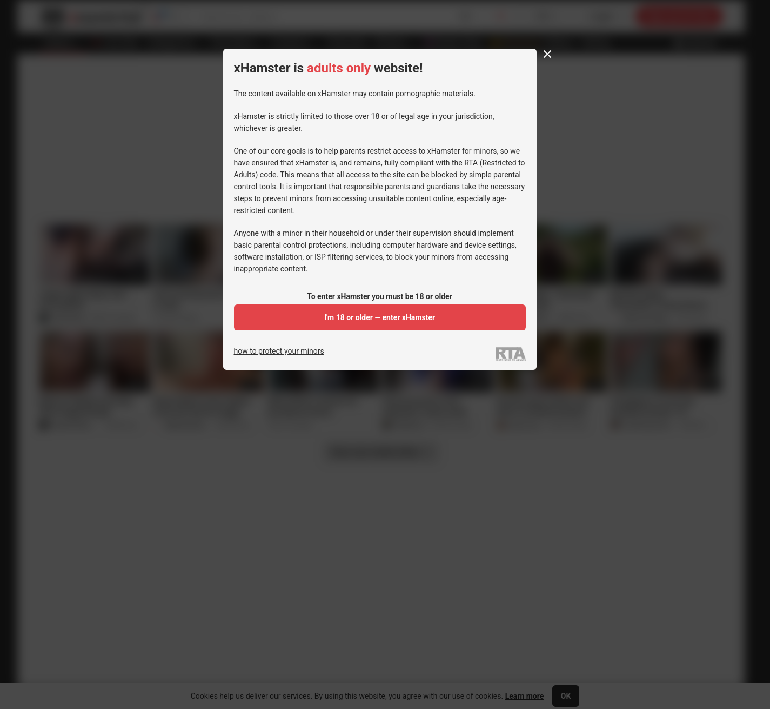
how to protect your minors (279, 351)
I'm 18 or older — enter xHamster (379, 317)
